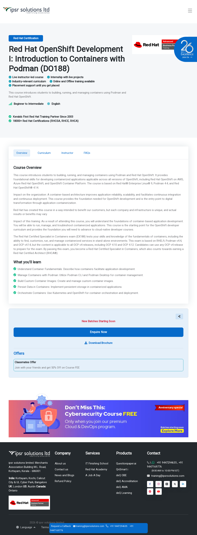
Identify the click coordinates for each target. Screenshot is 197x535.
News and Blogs (64, 475)
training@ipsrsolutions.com (167, 476)
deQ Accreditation (127, 481)
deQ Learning (124, 493)
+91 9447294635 (119, 526)
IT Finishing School (96, 463)
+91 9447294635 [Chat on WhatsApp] (167, 463)
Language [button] (24, 527)
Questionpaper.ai (126, 463)
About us (60, 463)
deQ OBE (121, 475)
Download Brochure (98, 343)
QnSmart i (122, 469)
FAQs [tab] (87, 153)
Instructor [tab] (67, 153)
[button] (179, 316)
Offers (19, 353)
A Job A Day (92, 475)
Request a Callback (61, 526)
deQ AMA (122, 487)
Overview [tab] (21, 153)
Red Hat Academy (96, 469)
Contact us (61, 469)
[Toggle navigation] (190, 10)
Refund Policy (63, 481)
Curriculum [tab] (44, 153)
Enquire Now (98, 332)
